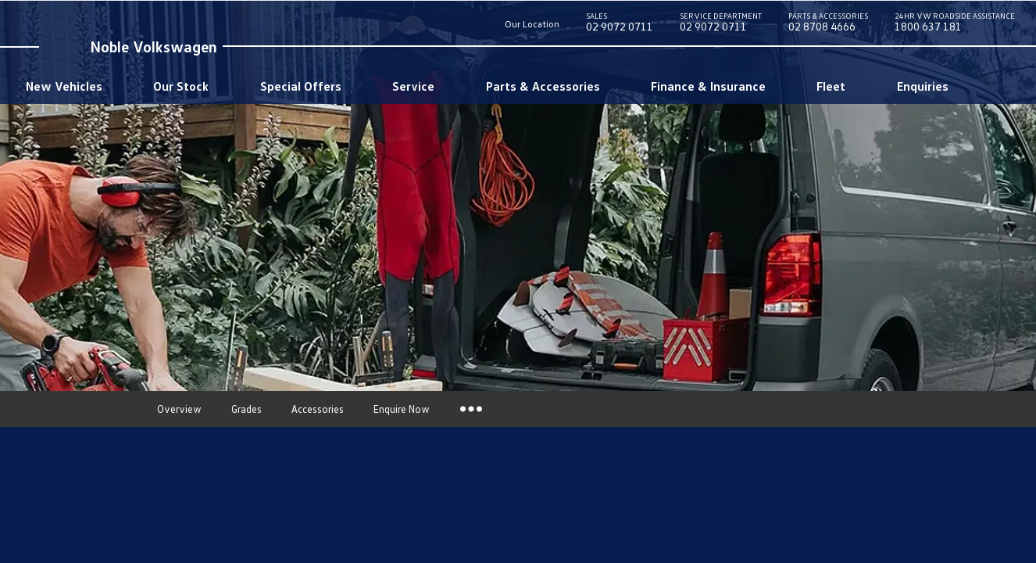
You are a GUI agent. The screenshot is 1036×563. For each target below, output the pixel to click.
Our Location (532, 24)
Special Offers (300, 86)
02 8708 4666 (828, 25)
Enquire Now (401, 409)
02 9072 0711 (619, 25)
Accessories (317, 409)
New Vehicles (64, 86)
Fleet (830, 86)
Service (413, 86)
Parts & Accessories (543, 86)
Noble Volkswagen (153, 46)
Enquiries (922, 86)
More (470, 409)
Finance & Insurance (708, 86)
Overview (179, 409)
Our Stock (181, 86)
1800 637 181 (955, 25)
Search (984, 86)
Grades (246, 409)
